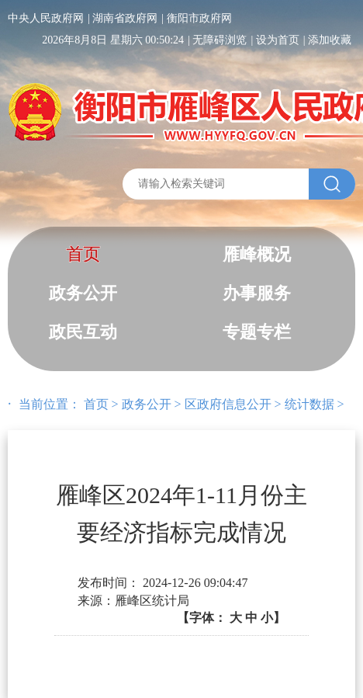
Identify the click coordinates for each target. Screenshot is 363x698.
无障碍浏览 (219, 40)
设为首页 (277, 40)
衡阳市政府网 (199, 18)
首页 (83, 254)
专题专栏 (257, 332)
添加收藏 (329, 40)
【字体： (231, 617)
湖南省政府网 (124, 18)
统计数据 (309, 404)
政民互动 (83, 332)
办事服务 (257, 293)
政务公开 (83, 293)
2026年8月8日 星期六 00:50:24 (113, 40)
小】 (273, 617)
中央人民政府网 (46, 18)
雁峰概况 (257, 254)
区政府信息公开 (228, 404)
